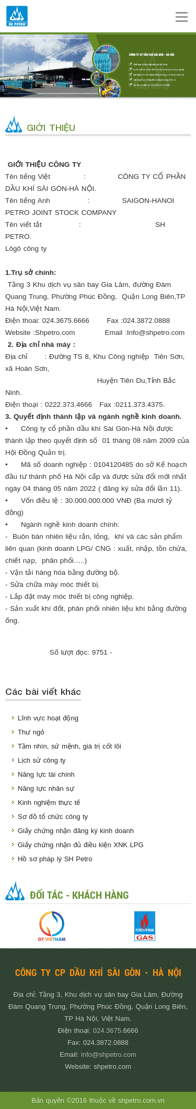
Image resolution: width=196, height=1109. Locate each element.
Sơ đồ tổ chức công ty (53, 817)
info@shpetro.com (108, 1054)
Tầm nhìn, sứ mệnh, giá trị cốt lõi (69, 746)
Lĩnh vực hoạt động (48, 718)
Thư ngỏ (31, 732)
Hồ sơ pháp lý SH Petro (55, 859)
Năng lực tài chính (46, 774)
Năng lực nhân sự (46, 788)
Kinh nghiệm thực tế (49, 802)
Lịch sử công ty (42, 760)
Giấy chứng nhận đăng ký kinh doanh (76, 831)
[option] (51, 926)
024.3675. (108, 1030)
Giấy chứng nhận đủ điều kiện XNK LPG (81, 845)
